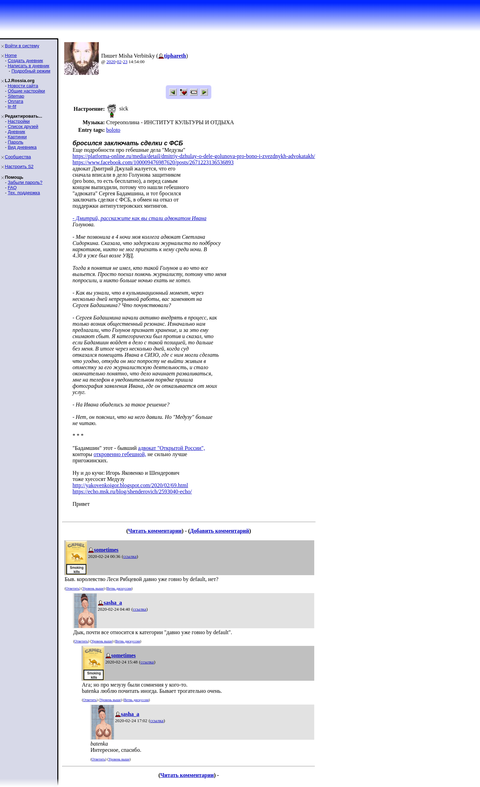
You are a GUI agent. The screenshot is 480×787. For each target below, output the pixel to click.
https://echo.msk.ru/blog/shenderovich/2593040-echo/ (132, 491)
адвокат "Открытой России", (171, 448)
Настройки (19, 121)
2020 (110, 61)
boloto (113, 130)
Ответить (72, 588)
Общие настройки (26, 91)
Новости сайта (23, 85)
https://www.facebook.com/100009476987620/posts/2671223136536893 (153, 162)
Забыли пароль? (25, 182)
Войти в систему (22, 45)
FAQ (12, 187)
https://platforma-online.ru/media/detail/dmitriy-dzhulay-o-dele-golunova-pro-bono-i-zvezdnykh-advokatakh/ (194, 156)
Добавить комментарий (219, 531)
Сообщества (18, 156)
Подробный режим (30, 70)
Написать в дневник (28, 65)
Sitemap (16, 96)
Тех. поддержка (24, 192)
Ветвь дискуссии (119, 588)
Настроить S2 (19, 166)
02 (119, 61)
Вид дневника (22, 147)
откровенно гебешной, (120, 454)
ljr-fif (12, 106)
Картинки (17, 136)
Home (11, 55)
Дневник (16, 131)
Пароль (15, 142)
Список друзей (23, 126)
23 (125, 61)
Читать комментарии (155, 531)
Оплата (15, 101)
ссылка (130, 556)
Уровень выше (93, 588)
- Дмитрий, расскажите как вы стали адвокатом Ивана (140, 218)
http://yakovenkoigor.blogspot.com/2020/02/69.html (130, 485)
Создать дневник (25, 60)
